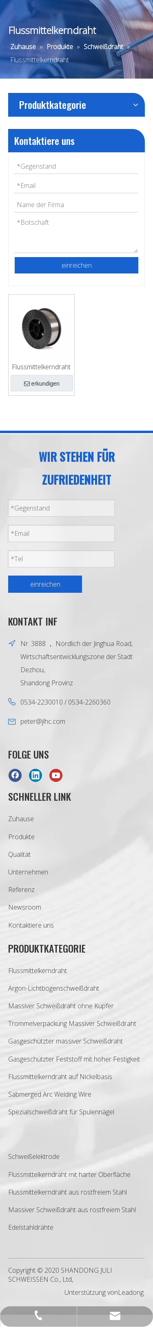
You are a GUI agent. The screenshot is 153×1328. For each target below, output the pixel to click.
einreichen (77, 265)
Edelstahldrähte (30, 1227)
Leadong (131, 1292)
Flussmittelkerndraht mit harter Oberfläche (69, 1174)
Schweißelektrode (34, 1156)
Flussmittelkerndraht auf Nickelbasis (60, 1076)
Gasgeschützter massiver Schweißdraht (65, 1041)
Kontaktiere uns (31, 925)
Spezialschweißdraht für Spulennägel (61, 1111)
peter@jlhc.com (42, 721)
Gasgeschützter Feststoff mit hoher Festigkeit (74, 1059)
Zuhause (21, 818)
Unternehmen (28, 871)
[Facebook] (15, 775)
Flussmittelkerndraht (41, 367)
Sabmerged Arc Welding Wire (49, 1094)
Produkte (21, 836)
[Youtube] (55, 775)
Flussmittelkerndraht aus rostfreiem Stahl (67, 1192)
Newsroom (24, 907)
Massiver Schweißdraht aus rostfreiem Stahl (72, 1209)
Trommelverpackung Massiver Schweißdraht (72, 1023)
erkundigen (42, 383)
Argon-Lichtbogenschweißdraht (53, 988)
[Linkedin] (35, 775)
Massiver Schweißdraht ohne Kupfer (61, 1005)
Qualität (19, 854)
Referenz (21, 889)
